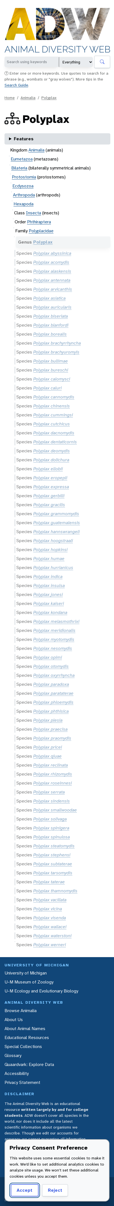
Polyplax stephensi (51, 855)
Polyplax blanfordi (50, 325)
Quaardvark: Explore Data (29, 1064)
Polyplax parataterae (53, 693)
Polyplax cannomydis (53, 397)
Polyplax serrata (49, 792)
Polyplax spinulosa (51, 837)
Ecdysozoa (22, 186)
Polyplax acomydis (51, 262)
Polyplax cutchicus (51, 424)
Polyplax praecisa (50, 729)
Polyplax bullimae (50, 361)
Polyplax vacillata (49, 900)
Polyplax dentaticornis (55, 442)
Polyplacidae (41, 231)
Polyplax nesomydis (52, 648)
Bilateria (19, 168)
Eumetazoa (22, 159)
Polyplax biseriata (50, 316)
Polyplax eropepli (50, 478)
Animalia (28, 97)
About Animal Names (25, 1028)
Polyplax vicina (47, 909)
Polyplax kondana (50, 612)
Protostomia (24, 177)
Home (10, 97)
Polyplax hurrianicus (53, 567)
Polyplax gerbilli (48, 496)
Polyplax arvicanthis (52, 289)
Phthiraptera (39, 222)
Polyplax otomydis (51, 666)
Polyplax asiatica (49, 298)
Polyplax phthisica (51, 711)
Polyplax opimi (47, 657)
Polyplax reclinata (50, 765)
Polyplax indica (47, 576)
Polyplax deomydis (51, 451)
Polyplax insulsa (49, 585)
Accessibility (17, 1073)
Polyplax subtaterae (52, 864)
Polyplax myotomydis (53, 639)
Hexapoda (23, 204)
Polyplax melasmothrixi (56, 621)
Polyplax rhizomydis (52, 774)
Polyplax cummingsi (53, 415)
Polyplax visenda (49, 918)
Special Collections (23, 1046)
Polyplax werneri (49, 945)
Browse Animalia (21, 1011)
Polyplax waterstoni (52, 936)
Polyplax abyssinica (52, 253)
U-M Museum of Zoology (29, 982)
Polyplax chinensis (51, 406)
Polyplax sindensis (51, 801)
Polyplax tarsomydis (52, 873)
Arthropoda (24, 195)
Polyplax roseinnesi (52, 783)
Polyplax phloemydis (53, 702)
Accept (24, 1190)
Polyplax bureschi (50, 370)
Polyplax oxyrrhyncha (54, 675)
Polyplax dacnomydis (53, 433)
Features (23, 139)
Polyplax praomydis (52, 738)
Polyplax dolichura (51, 460)
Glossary (13, 1055)
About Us (14, 1019)
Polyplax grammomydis (56, 514)
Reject (53, 1190)
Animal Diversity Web (57, 50)
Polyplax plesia (47, 720)
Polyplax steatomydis (54, 846)
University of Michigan (26, 973)
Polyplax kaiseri (48, 603)
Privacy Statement (22, 1082)
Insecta (33, 213)
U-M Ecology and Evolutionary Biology (41, 991)
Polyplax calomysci (51, 379)
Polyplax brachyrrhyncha (57, 343)
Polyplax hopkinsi (50, 549)
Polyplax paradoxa (51, 684)
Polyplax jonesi (48, 594)
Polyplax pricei (47, 747)
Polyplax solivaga (50, 819)
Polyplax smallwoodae (55, 810)
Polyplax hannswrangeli (56, 532)
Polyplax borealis (50, 334)
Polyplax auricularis (52, 307)
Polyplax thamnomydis (55, 891)
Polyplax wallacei (49, 927)
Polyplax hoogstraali (53, 541)
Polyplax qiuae (47, 756)
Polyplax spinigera (51, 828)
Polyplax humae (48, 558)
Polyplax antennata (51, 280)
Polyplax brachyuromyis (56, 352)
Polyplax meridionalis (54, 630)
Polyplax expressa (51, 487)
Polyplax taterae (49, 882)
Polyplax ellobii (48, 469)
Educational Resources (27, 1037)
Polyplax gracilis (49, 505)
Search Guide (16, 85)
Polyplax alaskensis (52, 271)
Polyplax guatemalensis (56, 523)
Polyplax (49, 97)
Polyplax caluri (47, 388)
